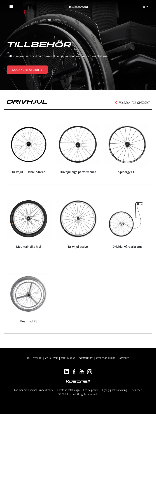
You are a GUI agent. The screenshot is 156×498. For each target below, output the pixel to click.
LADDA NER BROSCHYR (27, 70)
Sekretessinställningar (68, 390)
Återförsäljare (105, 358)
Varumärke (68, 358)
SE (145, 6)
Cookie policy (90, 390)
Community (86, 358)
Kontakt (124, 358)
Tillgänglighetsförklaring (113, 390)
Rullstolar (34, 358)
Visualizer (51, 358)
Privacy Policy (45, 390)
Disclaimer (136, 390)
